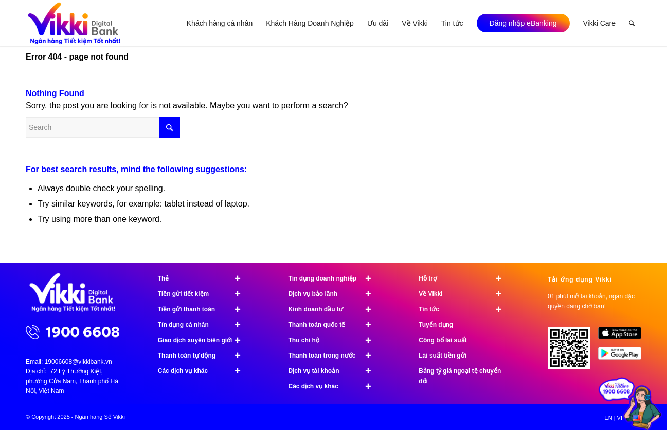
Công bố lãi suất (442, 340)
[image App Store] (623, 337)
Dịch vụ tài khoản (335, 371)
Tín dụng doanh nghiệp (335, 278)
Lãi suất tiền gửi (442, 355)
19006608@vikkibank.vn (78, 361)
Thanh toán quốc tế (335, 324)
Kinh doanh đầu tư (335, 309)
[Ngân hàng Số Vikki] (74, 23)
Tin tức (465, 309)
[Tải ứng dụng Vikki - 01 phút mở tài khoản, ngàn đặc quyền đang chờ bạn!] (573, 352)
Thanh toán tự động (204, 355)
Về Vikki (465, 294)
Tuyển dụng (436, 324)
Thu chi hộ (335, 340)
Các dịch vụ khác (204, 371)
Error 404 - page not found (77, 56)
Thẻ (204, 278)
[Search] (631, 23)
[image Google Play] (623, 357)
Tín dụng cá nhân (204, 324)
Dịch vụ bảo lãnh (335, 294)
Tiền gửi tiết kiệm (204, 294)
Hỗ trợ (465, 278)
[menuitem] (219, 23)
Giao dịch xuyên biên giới (204, 340)
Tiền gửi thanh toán (204, 309)
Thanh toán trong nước (335, 355)
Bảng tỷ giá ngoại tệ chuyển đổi (460, 376)
